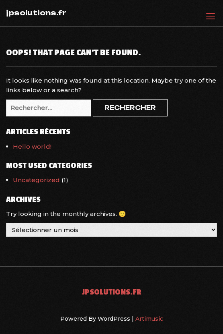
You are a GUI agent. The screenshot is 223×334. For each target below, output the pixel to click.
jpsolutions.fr (36, 12)
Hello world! (32, 146)
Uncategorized (36, 180)
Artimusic (149, 318)
